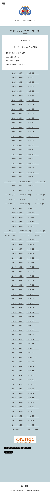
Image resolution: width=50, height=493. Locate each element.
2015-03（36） (33, 335)
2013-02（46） (18, 393)
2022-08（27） (33, 159)
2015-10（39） (18, 321)
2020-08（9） (40, 204)
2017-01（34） (33, 285)
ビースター (19, 490)
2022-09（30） (18, 159)
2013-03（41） (33, 389)
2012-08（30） (18, 407)
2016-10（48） (18, 294)
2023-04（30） (33, 141)
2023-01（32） (18, 150)
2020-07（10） (18, 208)
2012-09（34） (33, 402)
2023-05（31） (18, 141)
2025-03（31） (18, 91)
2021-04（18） (10, 195)
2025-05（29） (18, 86)
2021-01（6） (11, 199)
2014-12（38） (18, 344)
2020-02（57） (33, 213)
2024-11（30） (18, 100)
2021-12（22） (33, 177)
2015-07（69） (33, 326)
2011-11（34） (33, 425)
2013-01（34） (33, 393)
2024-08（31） (33, 105)
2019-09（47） (18, 226)
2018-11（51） (40, 235)
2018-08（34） (18, 244)
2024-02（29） (33, 118)
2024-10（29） (33, 100)
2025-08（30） (33, 77)
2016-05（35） (33, 303)
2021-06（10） (18, 190)
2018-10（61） (18, 240)
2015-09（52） (33, 321)
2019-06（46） (26, 231)
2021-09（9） (41, 181)
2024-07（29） (18, 109)
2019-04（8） (41, 231)
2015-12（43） (18, 317)
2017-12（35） (18, 262)
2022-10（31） (33, 154)
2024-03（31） (18, 118)
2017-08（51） (18, 271)
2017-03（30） (33, 280)
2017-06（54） (18, 276)
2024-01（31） (18, 123)
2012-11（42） (33, 398)
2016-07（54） (33, 298)
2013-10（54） (18, 375)
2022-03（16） (18, 172)
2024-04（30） (33, 114)
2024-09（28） (18, 105)
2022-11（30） (18, 154)
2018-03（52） (33, 253)
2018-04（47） (18, 253)
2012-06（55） (18, 411)
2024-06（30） (33, 109)
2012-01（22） (33, 420)
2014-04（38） (18, 362)
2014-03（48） (33, 362)
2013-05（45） (33, 384)
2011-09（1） (33, 429)
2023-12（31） (33, 123)
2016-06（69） (18, 303)
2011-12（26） (18, 425)
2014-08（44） (18, 353)
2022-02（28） (33, 172)
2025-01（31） (18, 95)
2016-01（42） (33, 312)
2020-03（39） (18, 213)
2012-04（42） (18, 416)
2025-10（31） (33, 73)
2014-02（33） (18, 366)
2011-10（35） (18, 429)
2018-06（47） (18, 249)
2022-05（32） (18, 168)
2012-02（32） (18, 420)
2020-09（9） (25, 204)
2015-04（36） (18, 335)
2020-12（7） (25, 199)
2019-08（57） (33, 226)
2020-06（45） (33, 208)
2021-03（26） (26, 195)
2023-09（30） (18, 132)
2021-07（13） (33, 186)
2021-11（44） (10, 181)
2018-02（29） (18, 258)
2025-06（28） (33, 82)
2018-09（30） (33, 240)
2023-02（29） (33, 145)
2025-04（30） (33, 86)
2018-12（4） (25, 235)
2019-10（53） (33, 222)
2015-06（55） (18, 330)
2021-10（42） (26, 181)
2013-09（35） (33, 375)
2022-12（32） (33, 150)
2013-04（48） (18, 389)
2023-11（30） (18, 127)
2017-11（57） (33, 262)
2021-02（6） (41, 195)
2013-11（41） (33, 371)
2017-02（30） (18, 285)
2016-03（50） (33, 308)
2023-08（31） (33, 132)
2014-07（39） (33, 353)
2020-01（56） (18, 217)
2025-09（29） (18, 77)
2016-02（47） (18, 312)
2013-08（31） (18, 380)
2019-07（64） (10, 231)
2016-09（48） (33, 294)
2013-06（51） (18, 384)
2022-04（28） (33, 168)
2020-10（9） (11, 204)
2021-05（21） (33, 190)
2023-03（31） (18, 145)
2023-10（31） (33, 127)
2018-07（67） (33, 244)
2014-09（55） (33, 348)
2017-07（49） (33, 271)
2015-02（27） (18, 339)
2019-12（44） (33, 217)
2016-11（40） (33, 289)
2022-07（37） (18, 163)
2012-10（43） (18, 402)
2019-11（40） (18, 222)
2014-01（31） (33, 366)
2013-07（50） (33, 380)
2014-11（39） (33, 344)
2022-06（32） (33, 163)
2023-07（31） (18, 136)
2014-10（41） (18, 348)
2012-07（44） (33, 407)
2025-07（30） (18, 82)
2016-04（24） (18, 308)
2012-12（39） (18, 398)
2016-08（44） (18, 298)
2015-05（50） (33, 330)
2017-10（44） (18, 267)
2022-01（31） (18, 177)
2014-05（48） (33, 357)
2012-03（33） (33, 416)
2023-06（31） (33, 136)
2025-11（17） (18, 73)
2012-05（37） (33, 411)
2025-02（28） (33, 91)
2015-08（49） (18, 326)
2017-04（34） (18, 280)
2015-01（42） (33, 339)
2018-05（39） (33, 249)
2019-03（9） (10, 235)
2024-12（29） (33, 95)
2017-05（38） (33, 276)
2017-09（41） (33, 267)
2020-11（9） (40, 199)
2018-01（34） (33, 258)
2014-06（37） (18, 357)
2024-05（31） (18, 114)
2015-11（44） (33, 317)
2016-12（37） (18, 289)
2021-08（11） (18, 186)
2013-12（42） (18, 371)
